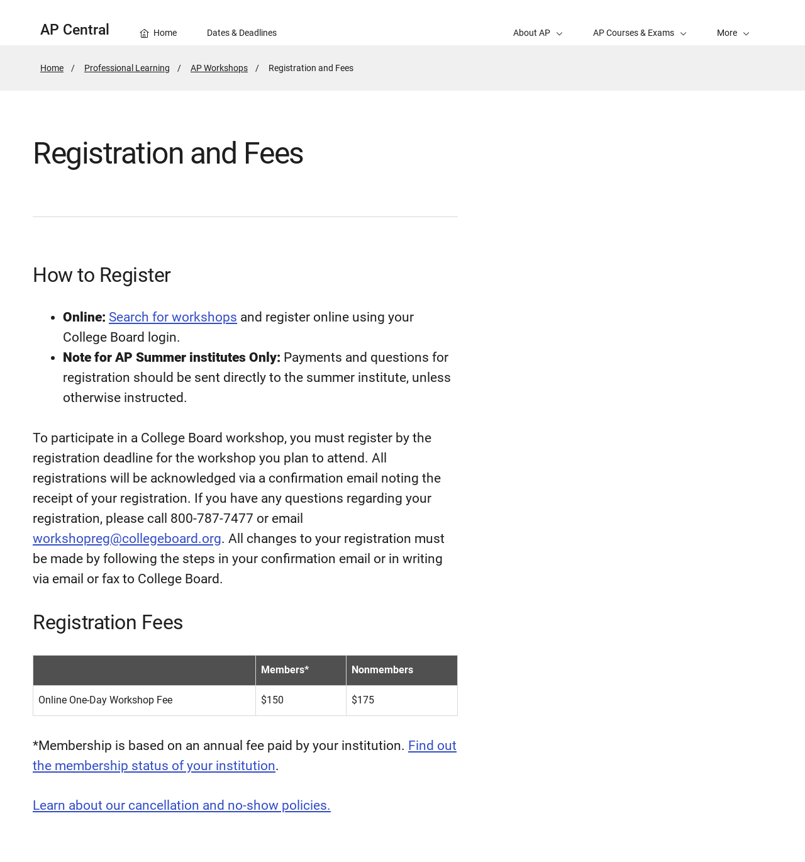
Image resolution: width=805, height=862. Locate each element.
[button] (733, 22)
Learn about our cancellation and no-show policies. (182, 805)
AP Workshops (219, 68)
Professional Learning (127, 68)
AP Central (74, 29)
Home (52, 68)
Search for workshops (173, 317)
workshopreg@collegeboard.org (127, 538)
